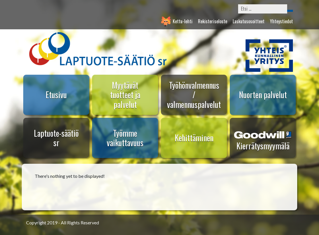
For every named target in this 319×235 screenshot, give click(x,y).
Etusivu (56, 95)
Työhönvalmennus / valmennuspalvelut (194, 94)
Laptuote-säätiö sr (56, 138)
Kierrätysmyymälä (262, 146)
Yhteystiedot (281, 21)
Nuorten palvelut (263, 95)
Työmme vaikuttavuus (125, 138)
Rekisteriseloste (212, 21)
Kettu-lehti (182, 21)
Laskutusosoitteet (248, 21)
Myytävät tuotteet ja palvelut (125, 94)
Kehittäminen (194, 138)
